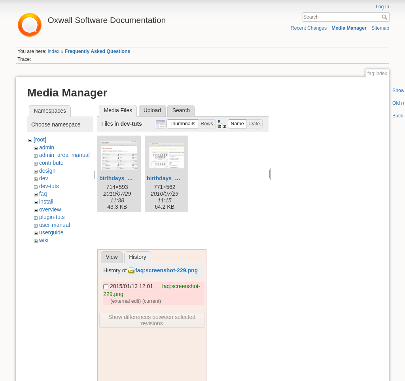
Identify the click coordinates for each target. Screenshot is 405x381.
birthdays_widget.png (175, 178)
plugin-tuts (52, 217)
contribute (51, 163)
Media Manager (349, 28)
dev (43, 178)
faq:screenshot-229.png (166, 270)
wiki (43, 240)
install (46, 201)
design (47, 171)
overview (50, 209)
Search (385, 17)
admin (46, 147)
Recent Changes (309, 28)
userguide (51, 232)
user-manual (54, 225)
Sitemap (380, 28)
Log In (382, 6)
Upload (152, 110)
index (53, 51)
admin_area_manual (64, 155)
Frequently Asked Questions (98, 51)
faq (43, 193)
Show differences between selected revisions (151, 320)
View (112, 257)
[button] (182, 123)
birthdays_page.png (125, 178)
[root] (40, 139)
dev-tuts (49, 186)
